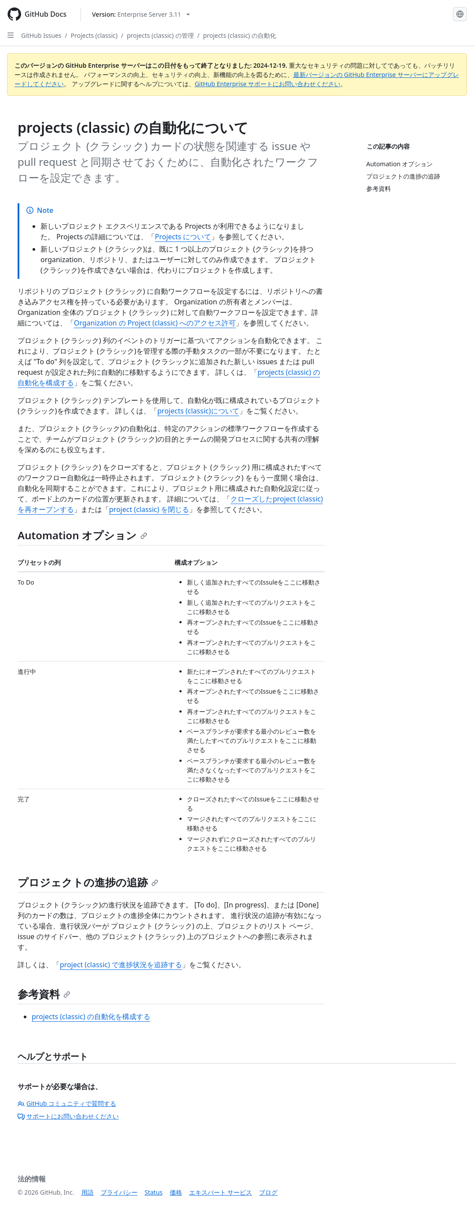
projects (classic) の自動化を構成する (91, 1016)
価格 (176, 1192)
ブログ (268, 1192)
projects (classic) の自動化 (239, 35)
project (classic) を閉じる (149, 509)
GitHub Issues (41, 35)
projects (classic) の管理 (160, 35)
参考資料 (44, 994)
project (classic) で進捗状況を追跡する (121, 964)
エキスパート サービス (220, 1192)
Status (154, 1192)
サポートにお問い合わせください (68, 1116)
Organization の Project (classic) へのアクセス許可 (155, 323)
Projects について (183, 236)
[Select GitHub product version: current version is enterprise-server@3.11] (141, 14)
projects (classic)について (198, 411)
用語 (87, 1192)
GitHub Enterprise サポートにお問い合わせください (268, 84)
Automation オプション (82, 535)
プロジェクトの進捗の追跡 (88, 882)
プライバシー (119, 1192)
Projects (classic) (94, 35)
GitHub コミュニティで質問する (67, 1103)
